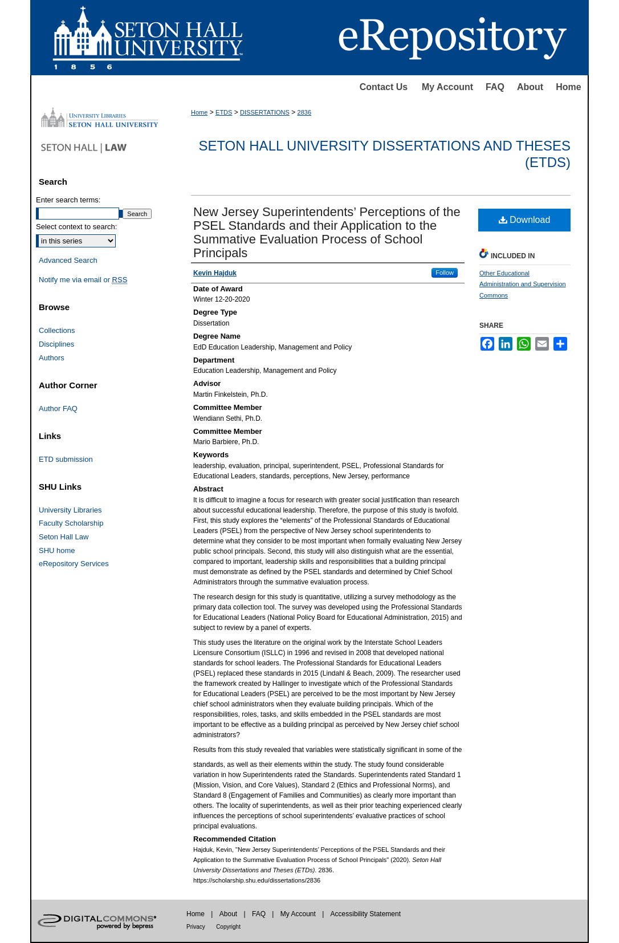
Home (568, 87)
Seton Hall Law (63, 537)
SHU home (57, 550)
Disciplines (56, 344)
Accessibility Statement (366, 914)
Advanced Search (68, 260)
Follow (444, 272)
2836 (304, 112)
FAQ (495, 87)
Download (525, 220)
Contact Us (384, 87)
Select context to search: (76, 226)
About (530, 87)
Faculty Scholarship (71, 523)
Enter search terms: (68, 200)
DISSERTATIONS (265, 112)
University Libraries (70, 510)
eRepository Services (74, 563)
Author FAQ (58, 408)
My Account (447, 87)
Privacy (195, 927)
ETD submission (66, 459)
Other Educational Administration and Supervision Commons (522, 284)
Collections (57, 330)
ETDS (223, 112)
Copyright (228, 927)
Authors (51, 357)
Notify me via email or (83, 279)
